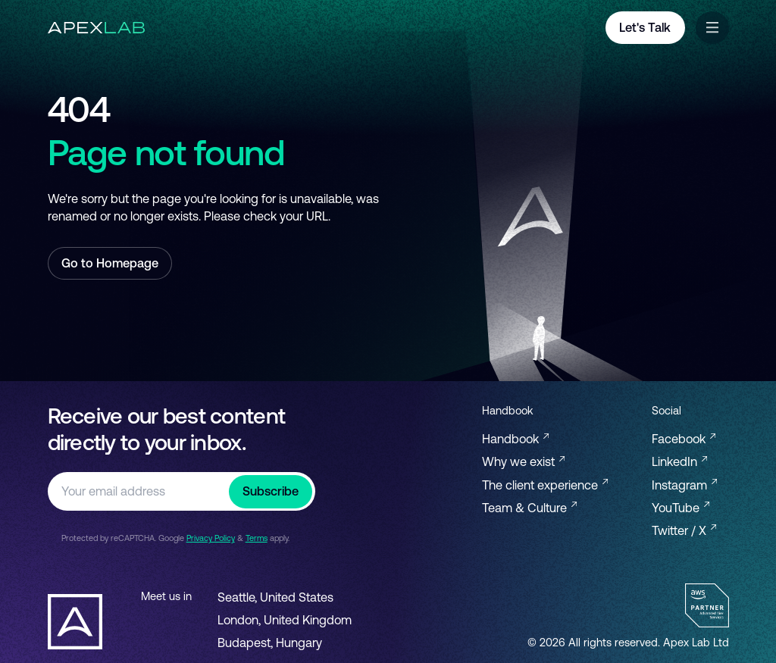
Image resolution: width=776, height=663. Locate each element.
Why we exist (523, 461)
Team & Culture (529, 507)
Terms (257, 538)
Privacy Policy (210, 538)
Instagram (684, 485)
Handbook (515, 439)
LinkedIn (679, 461)
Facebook (683, 439)
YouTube (680, 507)
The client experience (545, 485)
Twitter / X (684, 530)
